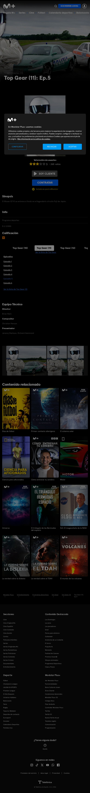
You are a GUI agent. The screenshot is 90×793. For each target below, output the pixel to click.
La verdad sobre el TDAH (41, 578)
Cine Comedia (8, 629)
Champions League (10, 684)
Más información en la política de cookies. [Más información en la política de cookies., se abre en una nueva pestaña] (34, 139)
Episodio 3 (8, 270)
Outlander (49, 636)
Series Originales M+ (10, 646)
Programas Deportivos (53, 663)
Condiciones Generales (53, 694)
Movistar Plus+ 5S (51, 697)
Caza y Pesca (50, 667)
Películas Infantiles (10, 640)
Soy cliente (44, 173)
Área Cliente (49, 690)
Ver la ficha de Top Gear (45, 252)
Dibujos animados (51, 660)
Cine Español (8, 626)
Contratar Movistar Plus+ (54, 707)
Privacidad (56, 773)
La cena (48, 623)
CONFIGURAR (17, 147)
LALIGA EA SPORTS (10, 687)
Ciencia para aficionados (13, 479)
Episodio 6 (8, 283)
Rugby (5, 707)
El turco (48, 643)
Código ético (49, 701)
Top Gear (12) (67, 247)
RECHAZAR (52, 147)
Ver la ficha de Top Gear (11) (15, 289)
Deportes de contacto (11, 714)
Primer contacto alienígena (43, 431)
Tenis (5, 704)
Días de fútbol (8, 431)
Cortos (5, 636)
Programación (50, 728)
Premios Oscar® (51, 656)
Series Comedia (9, 656)
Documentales (8, 663)
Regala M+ (9, 12)
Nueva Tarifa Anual (52, 717)
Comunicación (50, 724)
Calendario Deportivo (11, 724)
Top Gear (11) (44, 247)
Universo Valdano (9, 697)
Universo (6, 528)
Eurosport (7, 717)
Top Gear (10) (20, 247)
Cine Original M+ (9, 623)
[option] (26, 361)
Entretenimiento (9, 667)
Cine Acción (7, 633)
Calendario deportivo (61, 12)
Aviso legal (44, 773)
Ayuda (45, 747)
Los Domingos (50, 619)
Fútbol (41, 12)
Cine (31, 12)
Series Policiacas (9, 653)
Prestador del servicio (29, 773)
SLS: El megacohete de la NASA (73, 528)
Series (22, 12)
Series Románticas (10, 650)
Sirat (46, 629)
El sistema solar (67, 431)
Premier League (9, 690)
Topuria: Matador (9, 711)
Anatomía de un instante (54, 640)
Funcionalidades (51, 684)
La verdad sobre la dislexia (13, 578)
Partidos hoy (7, 728)
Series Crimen (8, 660)
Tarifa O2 (48, 714)
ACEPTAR (73, 147)
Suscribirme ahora (69, 6)
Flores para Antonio (52, 633)
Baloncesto (82, 12)
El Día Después (8, 694)
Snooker (6, 721)
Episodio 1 (8, 261)
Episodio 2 (8, 266)
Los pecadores (50, 626)
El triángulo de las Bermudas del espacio (43, 529)
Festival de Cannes (52, 653)
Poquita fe (49, 646)
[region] (45, 134)
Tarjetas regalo (50, 721)
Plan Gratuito (50, 704)
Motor (62, 479)
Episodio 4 (8, 274)
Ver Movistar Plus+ (51, 680)
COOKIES (67, 773)
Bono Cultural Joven (52, 687)
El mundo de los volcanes (71, 578)
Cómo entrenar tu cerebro (42, 479)
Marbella (48, 650)
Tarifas (47, 711)
